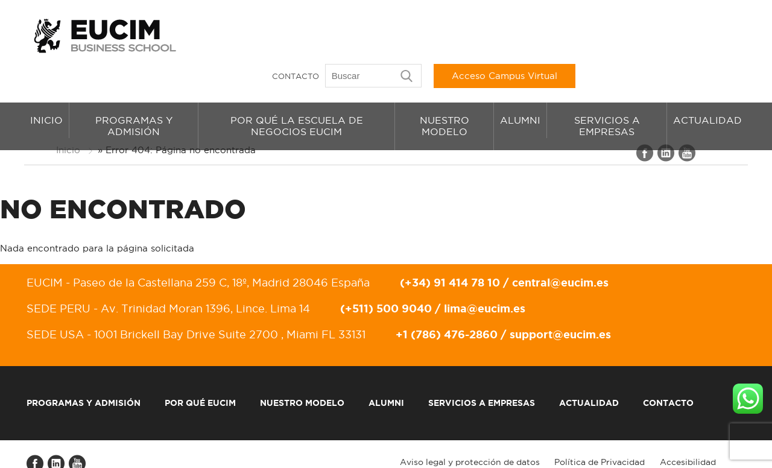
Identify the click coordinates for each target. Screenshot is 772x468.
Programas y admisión (133, 94)
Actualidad (707, 88)
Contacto (458, 33)
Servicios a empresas (607, 94)
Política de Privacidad (601, 435)
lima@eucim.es (482, 281)
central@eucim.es (558, 255)
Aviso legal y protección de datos (471, 435)
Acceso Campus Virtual (668, 33)
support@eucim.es (558, 307)
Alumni (520, 88)
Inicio (46, 88)
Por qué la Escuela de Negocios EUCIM (296, 94)
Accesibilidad (690, 435)
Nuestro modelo (444, 94)
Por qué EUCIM (197, 376)
